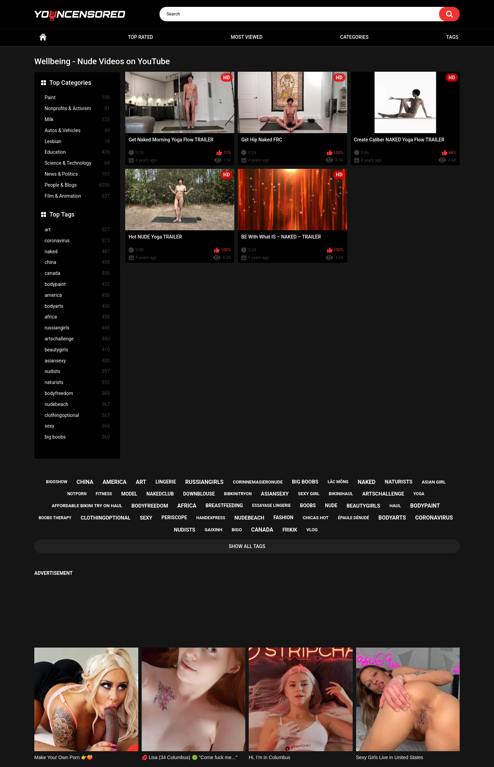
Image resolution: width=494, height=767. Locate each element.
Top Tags (61, 214)
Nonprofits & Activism (77, 109)
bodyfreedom (77, 393)
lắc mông (338, 481)
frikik (289, 530)
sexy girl (309, 493)
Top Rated (140, 37)
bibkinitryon (238, 493)
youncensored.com (239, 753)
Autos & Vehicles (77, 130)
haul (395, 505)
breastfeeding (224, 505)
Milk (77, 120)
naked (77, 252)
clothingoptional (77, 415)
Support (237, 735)
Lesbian (77, 141)
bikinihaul (341, 493)
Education (77, 152)
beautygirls (77, 350)
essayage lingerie (271, 505)
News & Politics (77, 174)
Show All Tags (247, 546)
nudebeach (77, 404)
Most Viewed (246, 37)
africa (77, 317)
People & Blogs (77, 185)
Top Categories (70, 82)
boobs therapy (55, 517)
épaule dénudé (353, 517)
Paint (77, 98)
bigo (237, 529)
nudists (77, 371)
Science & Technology (77, 163)
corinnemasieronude (258, 482)
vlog (312, 529)
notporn (76, 493)
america (77, 295)
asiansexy (77, 361)
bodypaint (77, 284)
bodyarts (77, 306)
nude (331, 505)
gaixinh (213, 529)
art (77, 230)
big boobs (77, 437)
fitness (104, 493)
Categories (354, 37)
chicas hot (316, 517)
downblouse (199, 494)
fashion (283, 517)
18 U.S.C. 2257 (281, 735)
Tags (452, 37)
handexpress (210, 517)
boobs (308, 505)
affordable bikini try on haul (87, 505)
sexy (77, 426)
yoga (418, 493)
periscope (174, 517)
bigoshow (56, 481)
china (77, 262)
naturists (77, 382)
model (129, 494)
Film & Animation (77, 196)
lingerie (165, 482)
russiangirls (77, 328)
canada (77, 273)
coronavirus (77, 241)
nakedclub (160, 494)
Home (42, 37)
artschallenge (77, 339)
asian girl (434, 482)
